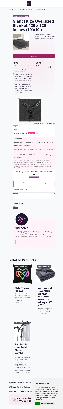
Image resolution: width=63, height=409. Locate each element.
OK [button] (37, 403)
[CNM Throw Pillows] (22, 274)
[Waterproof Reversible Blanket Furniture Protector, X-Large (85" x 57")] (45, 274)
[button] (25, 3)
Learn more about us (23, 242)
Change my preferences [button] (47, 403)
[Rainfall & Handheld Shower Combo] (22, 330)
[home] (33, 3)
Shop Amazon (34, 56)
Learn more (30, 408)
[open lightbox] (21, 42)
